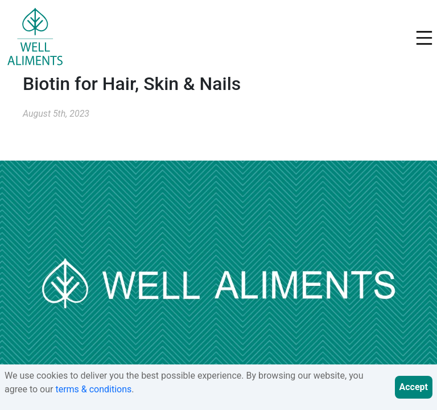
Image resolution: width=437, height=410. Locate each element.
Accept (413, 387)
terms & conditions (93, 389)
